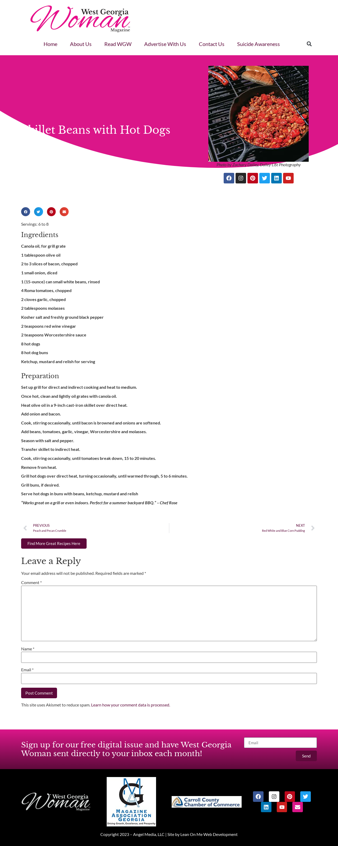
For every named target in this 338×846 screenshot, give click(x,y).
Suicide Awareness (258, 44)
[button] (309, 43)
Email (27, 669)
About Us (81, 44)
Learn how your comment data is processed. (130, 704)
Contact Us (211, 44)
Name (27, 648)
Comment (31, 582)
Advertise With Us (165, 44)
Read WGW (118, 44)
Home (50, 44)
